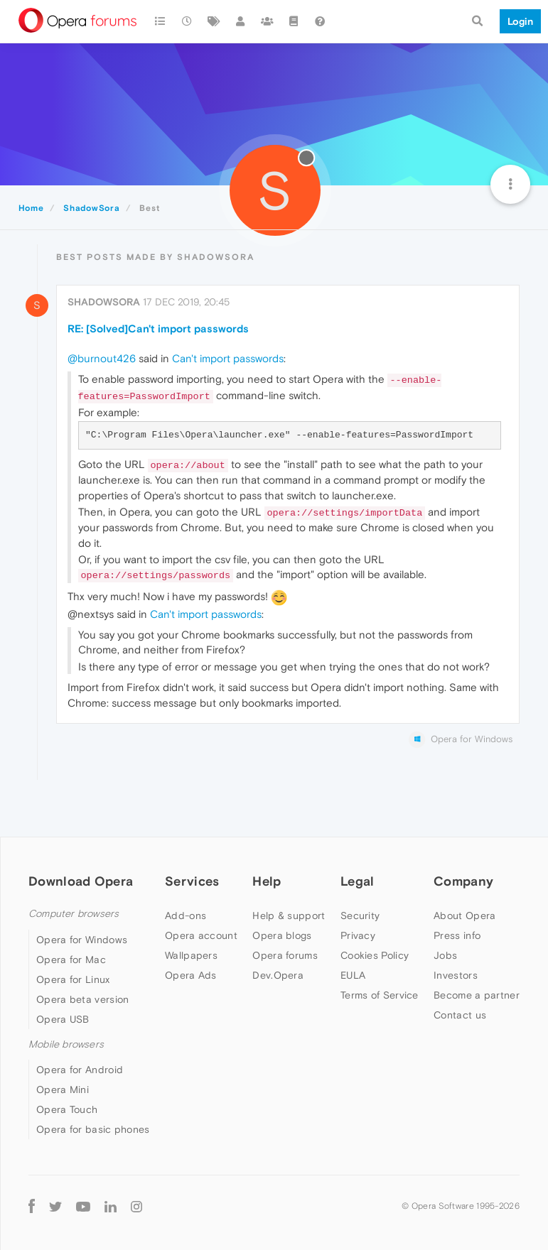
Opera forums (285, 955)
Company (463, 881)
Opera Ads (191, 975)
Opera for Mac (71, 959)
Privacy (357, 935)
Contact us (460, 1015)
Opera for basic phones (93, 1129)
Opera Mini (62, 1089)
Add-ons (185, 915)
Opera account (201, 935)
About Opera (464, 915)
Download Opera (80, 881)
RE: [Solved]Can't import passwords (158, 328)
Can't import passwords (228, 358)
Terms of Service (379, 995)
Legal (357, 881)
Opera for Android (79, 1069)
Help (266, 881)
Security (360, 915)
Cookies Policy (374, 955)
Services (192, 881)
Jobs (445, 955)
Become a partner (477, 995)
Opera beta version (82, 999)
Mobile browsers (66, 1044)
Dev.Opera (277, 975)
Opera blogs (281, 935)
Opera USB (63, 1019)
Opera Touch (66, 1109)
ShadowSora (104, 302)
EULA (352, 975)
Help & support (288, 915)
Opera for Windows (81, 939)
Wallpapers (191, 955)
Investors (456, 975)
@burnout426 (102, 358)
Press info (457, 935)
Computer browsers (73, 914)
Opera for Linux (73, 979)
